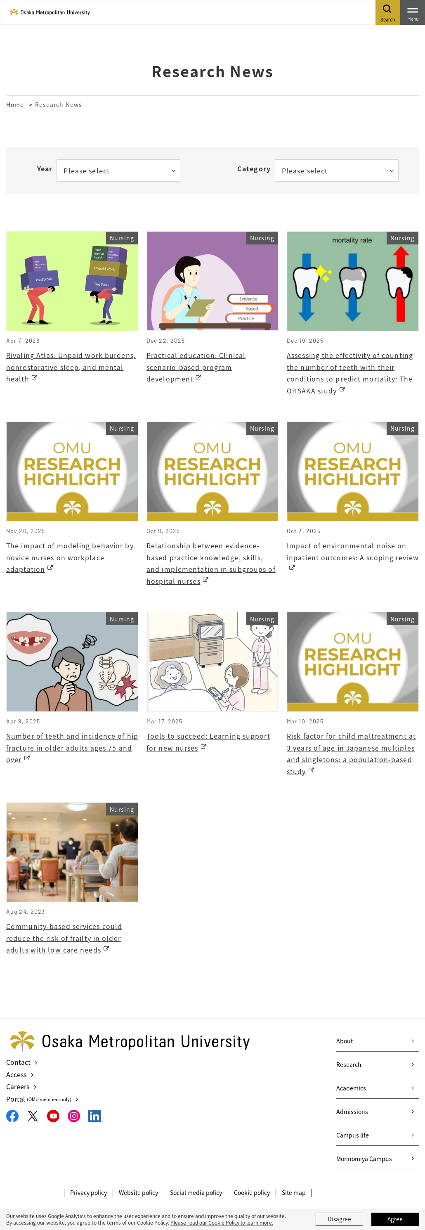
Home (15, 104)
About (344, 1043)
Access (16, 1076)
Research (348, 1066)
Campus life (352, 1137)
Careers (17, 1088)
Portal (39, 1099)
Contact (18, 1064)
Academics (351, 1090)
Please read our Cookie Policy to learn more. (222, 1222)
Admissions (352, 1113)
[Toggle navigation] (412, 12)
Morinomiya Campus (364, 1161)
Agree (395, 1219)
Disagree (340, 1219)
